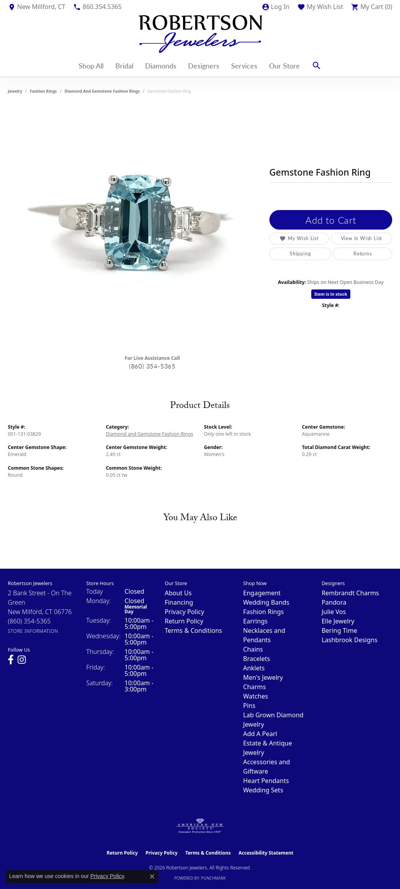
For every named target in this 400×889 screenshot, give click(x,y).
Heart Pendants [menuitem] (266, 780)
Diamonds (160, 65)
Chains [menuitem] (253, 649)
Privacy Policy (184, 611)
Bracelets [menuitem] (256, 658)
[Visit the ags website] (200, 826)
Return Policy (184, 621)
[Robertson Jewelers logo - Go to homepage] (200, 34)
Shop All (91, 65)
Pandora (333, 602)
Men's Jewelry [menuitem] (263, 677)
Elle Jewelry (337, 621)
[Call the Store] (29, 621)
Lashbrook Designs (349, 640)
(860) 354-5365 (152, 365)
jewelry (15, 91)
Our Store (284, 65)
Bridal (124, 65)
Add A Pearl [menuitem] (260, 733)
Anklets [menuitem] (254, 668)
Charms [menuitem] (254, 686)
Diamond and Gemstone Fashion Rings (102, 91)
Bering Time (339, 630)
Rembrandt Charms (350, 593)
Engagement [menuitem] (262, 593)
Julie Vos (333, 611)
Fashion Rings (43, 91)
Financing (179, 602)
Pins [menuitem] (249, 705)
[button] (275, 6)
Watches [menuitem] (255, 696)
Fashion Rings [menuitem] (263, 611)
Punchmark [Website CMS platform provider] (213, 878)
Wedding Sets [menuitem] (263, 790)
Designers (203, 65)
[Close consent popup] (152, 876)
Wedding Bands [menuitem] (266, 602)
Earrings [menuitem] (255, 621)
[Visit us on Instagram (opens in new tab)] (22, 660)
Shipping (300, 253)
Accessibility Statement (266, 852)
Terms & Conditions (193, 630)
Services (244, 65)
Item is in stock (330, 294)
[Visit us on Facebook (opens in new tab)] (11, 660)
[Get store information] (33, 631)
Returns (362, 253)
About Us (178, 593)
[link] (36, 6)
